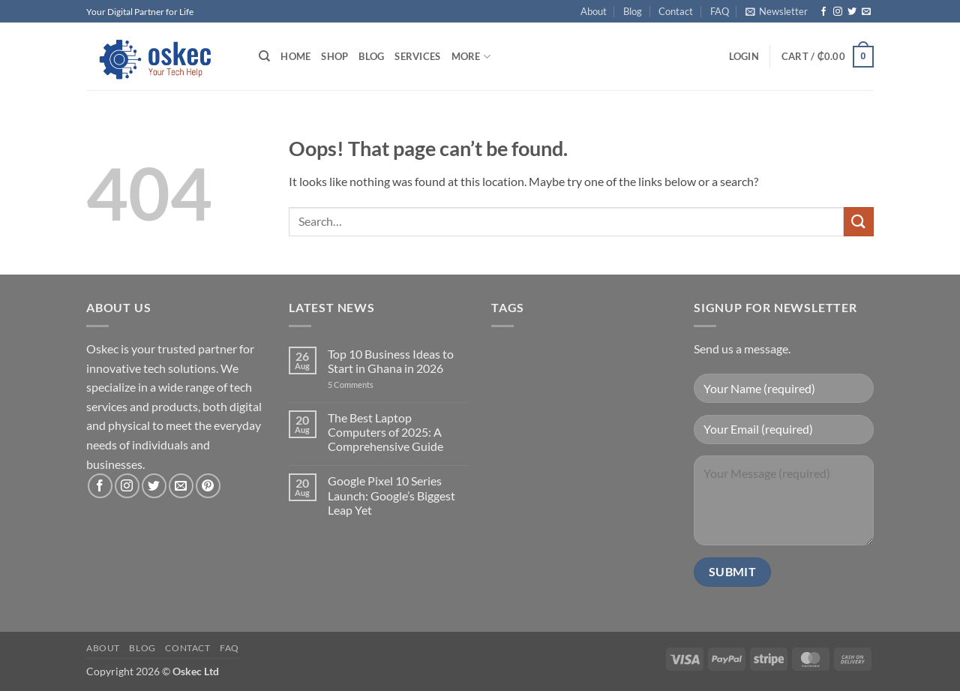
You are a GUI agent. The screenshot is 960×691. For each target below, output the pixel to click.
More (471, 57)
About (593, 11)
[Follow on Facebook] (823, 12)
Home (295, 56)
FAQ (719, 11)
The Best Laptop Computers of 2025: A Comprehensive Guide (385, 431)
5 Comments (366, 384)
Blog (632, 11)
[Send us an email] (866, 12)
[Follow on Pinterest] (208, 485)
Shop (334, 56)
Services (417, 56)
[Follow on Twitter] (852, 12)
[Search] (264, 56)
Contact (675, 11)
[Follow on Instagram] (837, 12)
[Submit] (859, 221)
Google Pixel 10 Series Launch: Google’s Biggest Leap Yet (391, 494)
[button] (777, 11)
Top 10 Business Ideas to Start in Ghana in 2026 (391, 361)
